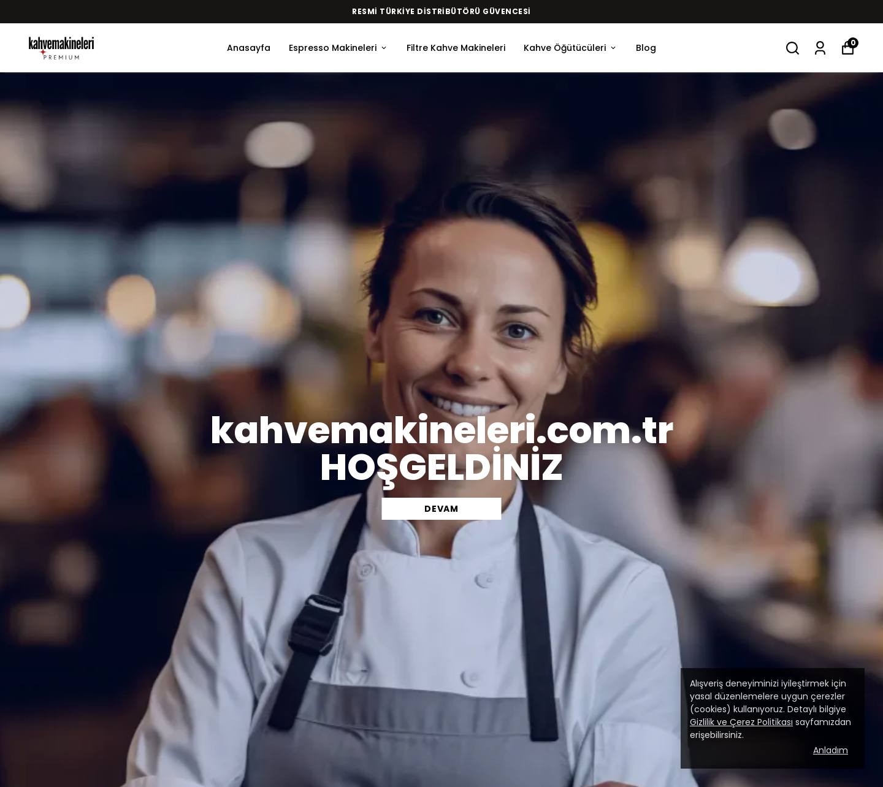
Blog (646, 48)
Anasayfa (248, 48)
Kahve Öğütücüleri (570, 48)
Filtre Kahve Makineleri (456, 48)
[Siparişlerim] (820, 48)
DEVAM (441, 509)
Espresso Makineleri (338, 48)
